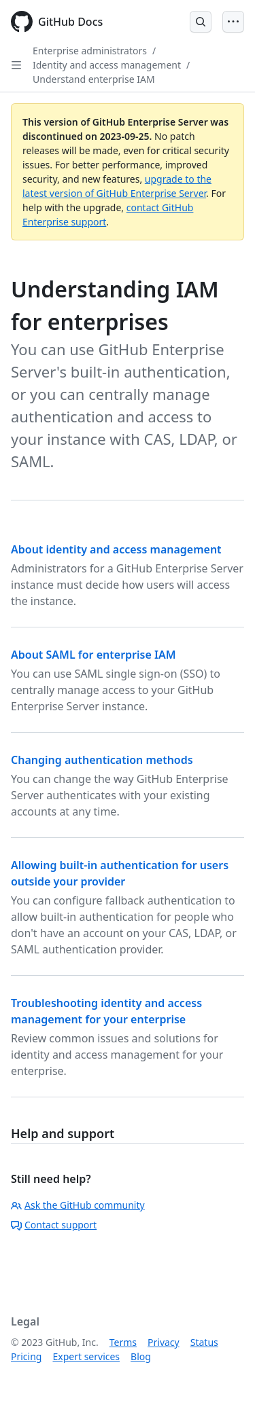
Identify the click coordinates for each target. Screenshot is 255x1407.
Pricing (26, 1356)
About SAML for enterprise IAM (93, 654)
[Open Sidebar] (16, 65)
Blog (141, 1356)
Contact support (54, 1224)
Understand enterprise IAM (94, 79)
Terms (123, 1342)
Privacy (164, 1342)
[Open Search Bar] (200, 22)
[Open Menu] (233, 22)
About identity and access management (116, 549)
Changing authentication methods (102, 759)
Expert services (86, 1356)
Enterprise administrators (90, 50)
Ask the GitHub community (78, 1205)
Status (204, 1342)
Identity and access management (107, 64)
